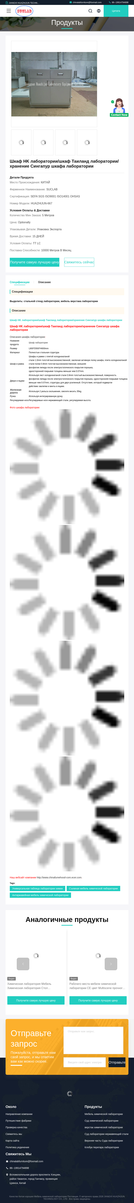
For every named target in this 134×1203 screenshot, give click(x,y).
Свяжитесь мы (14, 1134)
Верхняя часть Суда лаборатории (104, 1140)
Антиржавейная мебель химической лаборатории (40, 895)
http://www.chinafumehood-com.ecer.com (59, 877)
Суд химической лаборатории (101, 1120)
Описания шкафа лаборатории (27, 337)
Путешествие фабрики (18, 1120)
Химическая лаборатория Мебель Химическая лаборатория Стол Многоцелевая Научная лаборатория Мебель (31, 986)
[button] (23, 964)
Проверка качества (16, 1127)
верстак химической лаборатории (104, 1127)
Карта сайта (12, 1140)
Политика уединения (17, 1147)
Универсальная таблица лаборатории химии (37, 888)
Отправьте (117, 1062)
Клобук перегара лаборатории (102, 1147)
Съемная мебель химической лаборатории (93, 888)
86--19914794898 (118, 2)
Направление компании (19, 1114)
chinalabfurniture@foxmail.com (85, 2)
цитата (116, 10)
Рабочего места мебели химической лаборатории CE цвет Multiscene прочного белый (96, 986)
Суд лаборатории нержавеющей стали (106, 1134)
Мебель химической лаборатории (104, 1114)
